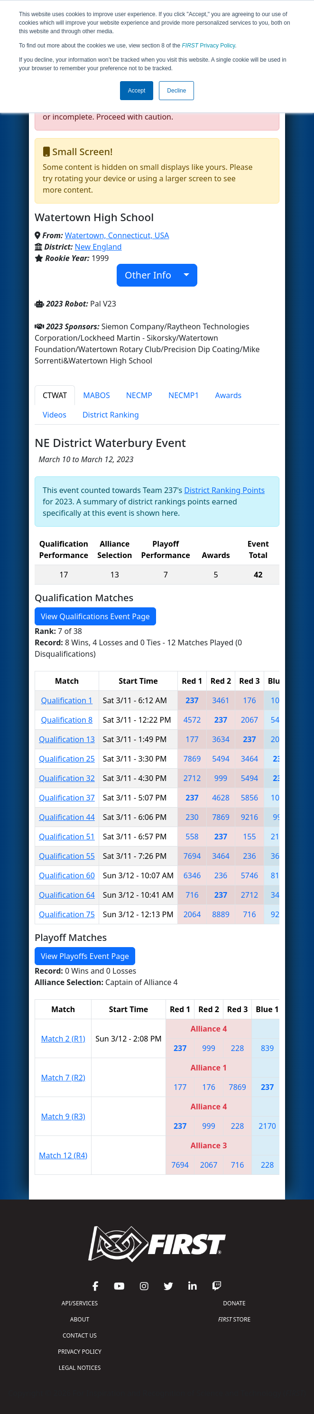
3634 (221, 739)
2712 (192, 778)
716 (191, 895)
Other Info (153, 275)
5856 (250, 797)
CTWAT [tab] (55, 395)
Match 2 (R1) (63, 1038)
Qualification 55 (67, 856)
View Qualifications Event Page (95, 616)
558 (191, 836)
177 (191, 739)
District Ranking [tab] (111, 414)
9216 (250, 817)
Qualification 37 (67, 797)
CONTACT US (80, 1335)
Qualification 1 (67, 700)
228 (237, 1048)
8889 (221, 914)
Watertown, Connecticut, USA (117, 235)
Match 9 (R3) (63, 1116)
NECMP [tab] (139, 395)
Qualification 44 (67, 817)
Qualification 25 (67, 759)
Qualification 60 (67, 875)
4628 (221, 797)
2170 (267, 1126)
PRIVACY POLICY (80, 1352)
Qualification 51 (67, 836)
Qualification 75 (67, 914)
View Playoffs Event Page (85, 956)
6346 (192, 875)
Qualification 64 (67, 895)
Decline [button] (176, 90)
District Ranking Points (224, 490)
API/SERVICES (80, 1303)
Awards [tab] (228, 395)
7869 (192, 759)
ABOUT (79, 1319)
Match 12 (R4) (63, 1155)
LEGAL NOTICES (80, 1368)
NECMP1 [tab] (183, 395)
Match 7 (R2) (63, 1077)
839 (267, 1048)
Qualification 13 (67, 739)
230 (191, 817)
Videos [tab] (54, 414)
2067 (250, 720)
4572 (192, 720)
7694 (192, 856)
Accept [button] (137, 90)
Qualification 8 (67, 720)
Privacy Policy (208, 45)
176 (249, 700)
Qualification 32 (67, 778)
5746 (250, 875)
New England (98, 247)
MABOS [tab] (96, 395)
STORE (234, 1319)
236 (249, 856)
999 (220, 778)
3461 (221, 700)
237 (191, 700)
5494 (221, 759)
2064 (192, 914)
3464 (250, 759)
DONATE (234, 1303)
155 (249, 836)
